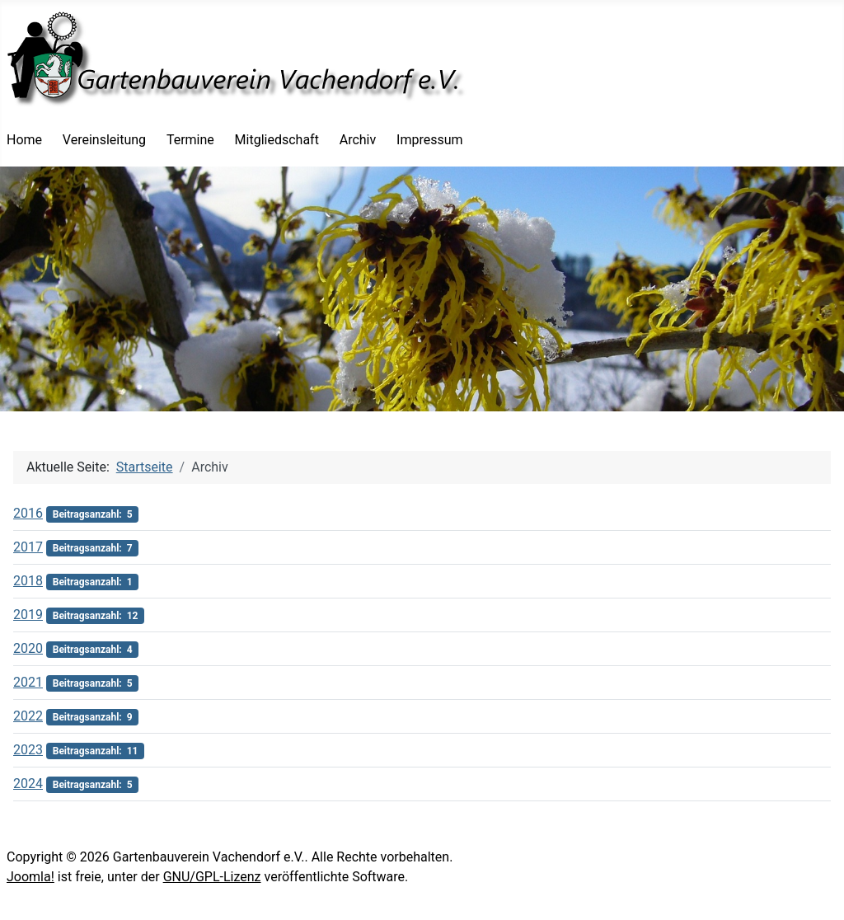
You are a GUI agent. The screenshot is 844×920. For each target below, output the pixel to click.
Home (24, 140)
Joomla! (30, 877)
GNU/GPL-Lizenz (212, 877)
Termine (190, 140)
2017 (28, 547)
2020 (28, 648)
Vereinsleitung (104, 140)
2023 (28, 750)
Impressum (429, 140)
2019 (28, 614)
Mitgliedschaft (277, 140)
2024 (28, 783)
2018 (28, 581)
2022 (28, 716)
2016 (28, 513)
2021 (28, 682)
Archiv (358, 140)
